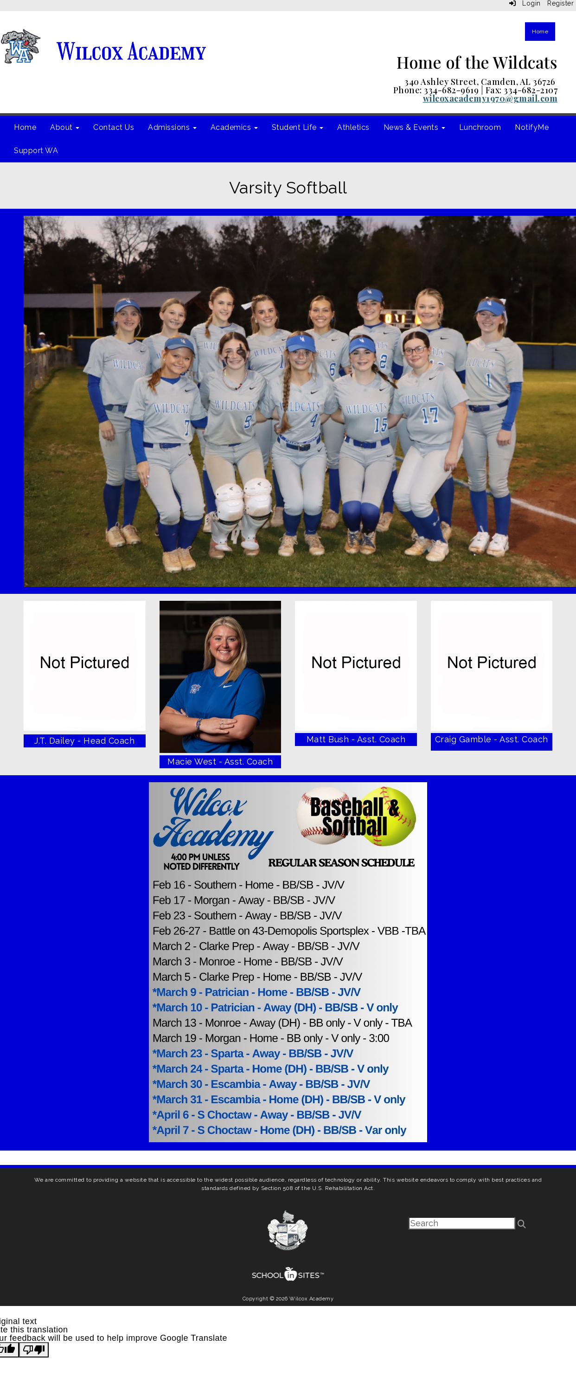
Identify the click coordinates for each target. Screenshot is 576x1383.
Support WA (36, 150)
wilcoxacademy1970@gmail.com (490, 98)
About (64, 127)
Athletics (353, 127)
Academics (234, 127)
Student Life (298, 127)
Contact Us (113, 127)
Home (540, 31)
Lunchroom (480, 127)
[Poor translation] (34, 1349)
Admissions (172, 127)
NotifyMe (532, 127)
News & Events (414, 127)
